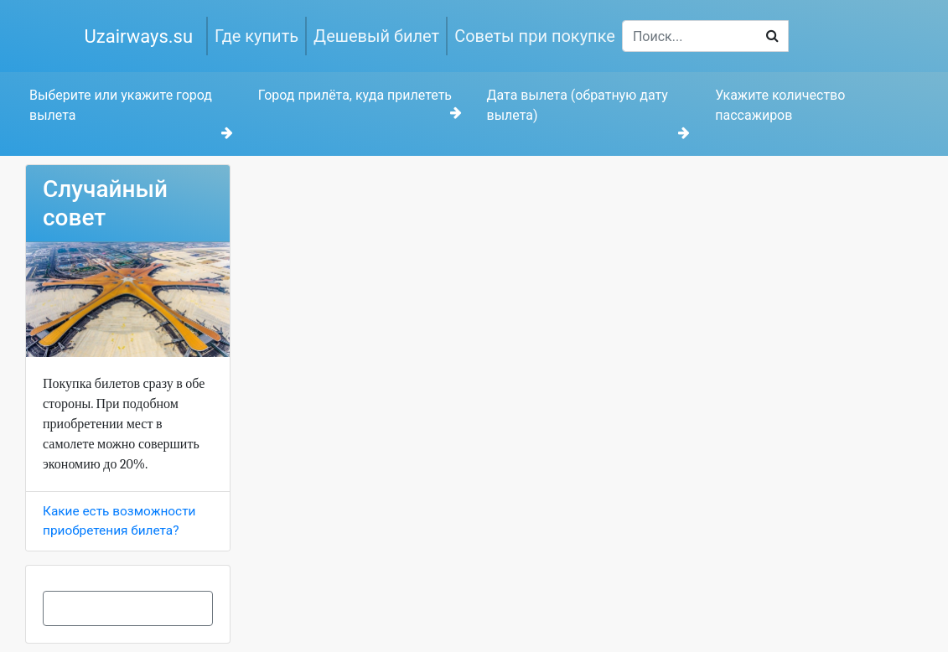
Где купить (256, 36)
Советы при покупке (534, 36)
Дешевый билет (376, 36)
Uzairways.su (139, 36)
